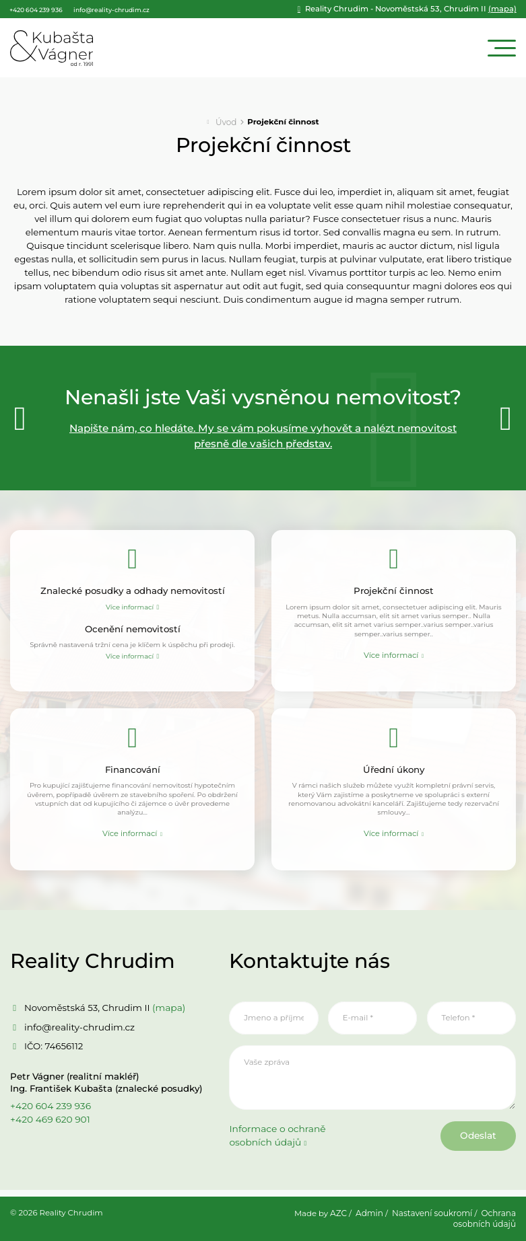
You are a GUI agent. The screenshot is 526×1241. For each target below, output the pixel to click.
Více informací (130, 605)
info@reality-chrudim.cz (77, 1032)
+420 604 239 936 (49, 1111)
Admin (373, 1214)
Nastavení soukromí (434, 1214)
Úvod (226, 120)
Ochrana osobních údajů (485, 1220)
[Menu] (502, 47)
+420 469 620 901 (49, 1125)
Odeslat (474, 1143)
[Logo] (51, 47)
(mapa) (422, 9)
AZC (343, 1214)
